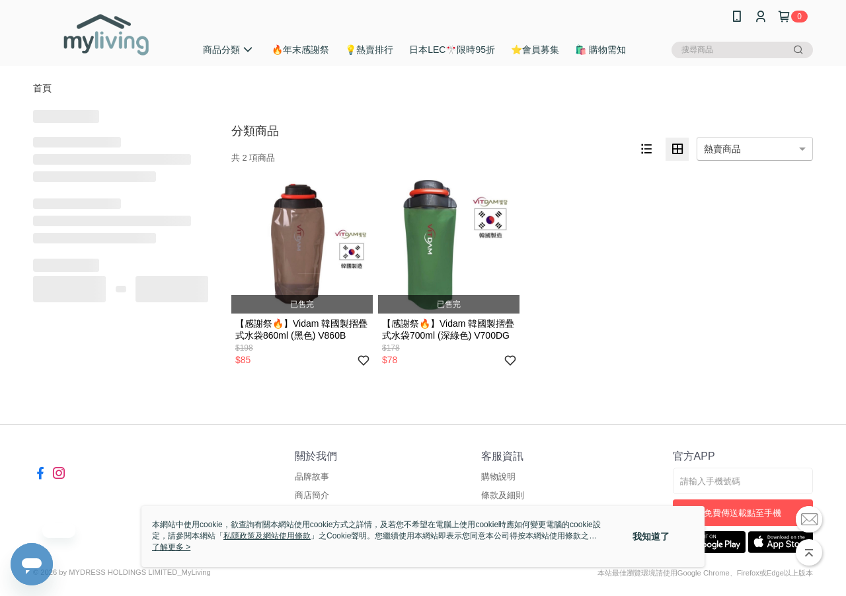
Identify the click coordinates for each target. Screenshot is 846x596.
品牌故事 (312, 477)
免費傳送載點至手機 (742, 513)
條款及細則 (502, 495)
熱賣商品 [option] (722, 149)
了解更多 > (171, 547)
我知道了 (651, 536)
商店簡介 (312, 495)
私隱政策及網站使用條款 (267, 535)
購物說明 (498, 477)
